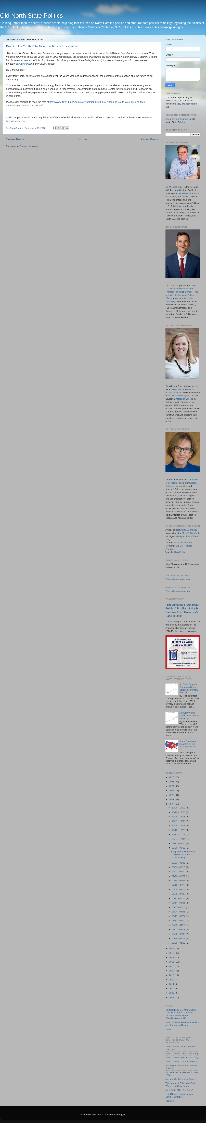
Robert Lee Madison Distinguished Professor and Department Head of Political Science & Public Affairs (181, 291)
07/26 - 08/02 (179, 876)
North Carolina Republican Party (181, 1057)
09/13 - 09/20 (179, 843)
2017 (172, 957)
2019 (172, 948)
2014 (172, 970)
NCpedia (169, 1101)
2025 (172, 781)
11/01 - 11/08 (179, 821)
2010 (172, 988)
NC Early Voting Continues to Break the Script (189, 716)
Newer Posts (15, 139)
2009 (172, 993)
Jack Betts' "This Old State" (179, 1090)
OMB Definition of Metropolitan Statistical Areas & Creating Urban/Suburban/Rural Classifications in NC (181, 1014)
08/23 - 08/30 (179, 863)
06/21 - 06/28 (179, 898)
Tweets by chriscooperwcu (178, 579)
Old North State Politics (31, 15)
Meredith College (184, 399)
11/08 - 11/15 (179, 816)
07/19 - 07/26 (179, 880)
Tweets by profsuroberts (177, 591)
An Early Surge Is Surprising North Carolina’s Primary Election (188, 688)
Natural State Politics (186, 530)
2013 (172, 975)
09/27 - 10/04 (179, 839)
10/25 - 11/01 (179, 825)
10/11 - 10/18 (179, 834)
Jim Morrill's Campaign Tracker (181, 1079)
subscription (25, 63)
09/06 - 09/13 (179, 848)
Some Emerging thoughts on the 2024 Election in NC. (187, 745)
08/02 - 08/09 (179, 871)
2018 (172, 953)
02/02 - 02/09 (179, 934)
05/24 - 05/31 (179, 911)
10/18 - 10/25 (179, 830)
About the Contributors (176, 119)
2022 (172, 795)
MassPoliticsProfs (191, 533)
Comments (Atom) (29, 146)
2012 (172, 979)
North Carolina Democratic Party (181, 1053)
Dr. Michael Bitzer (174, 187)
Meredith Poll (178, 395)
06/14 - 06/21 (179, 902)
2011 (172, 984)
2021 (172, 799)
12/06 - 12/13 (179, 807)
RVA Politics (180, 552)
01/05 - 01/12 (179, 943)
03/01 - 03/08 (179, 929)
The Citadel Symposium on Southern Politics (179, 1095)
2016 (172, 961)
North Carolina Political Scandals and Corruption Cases (182, 1023)
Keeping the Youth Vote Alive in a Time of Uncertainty (42, 46)
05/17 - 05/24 (179, 916)
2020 (172, 804)
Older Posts (149, 139)
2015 (172, 966)
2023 (172, 790)
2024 (172, 786)
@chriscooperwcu (16, 121)
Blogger (121, 1114)
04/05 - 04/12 (179, 925)
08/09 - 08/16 (179, 867)
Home (82, 139)
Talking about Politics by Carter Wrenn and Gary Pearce (181, 1084)
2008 (172, 997)
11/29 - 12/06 (179, 812)
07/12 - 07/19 (179, 885)
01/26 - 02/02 (179, 938)
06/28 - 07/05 (179, 894)
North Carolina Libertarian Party (181, 1061)
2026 (172, 777)
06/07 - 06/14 (179, 907)
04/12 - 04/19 (179, 920)
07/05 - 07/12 (179, 889)
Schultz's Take (184, 542)
